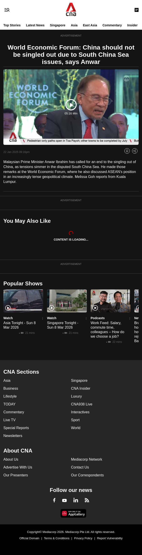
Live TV (9, 420)
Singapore (57, 25)
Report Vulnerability (110, 538)
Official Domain (29, 538)
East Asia (90, 25)
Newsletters (12, 436)
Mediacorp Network (86, 459)
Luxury (76, 396)
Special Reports (16, 428)
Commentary (112, 25)
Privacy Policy (83, 538)
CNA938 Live (81, 404)
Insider (132, 25)
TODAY (9, 404)
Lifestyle (10, 396)
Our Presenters (15, 475)
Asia (74, 25)
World (75, 428)
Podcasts (98, 318)
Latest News (35, 25)
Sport (75, 420)
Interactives (80, 412)
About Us (10, 459)
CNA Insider (80, 388)
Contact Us (80, 467)
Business (10, 388)
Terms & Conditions (56, 538)
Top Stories (12, 25)
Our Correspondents (87, 475)
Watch (8, 318)
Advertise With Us (17, 467)
